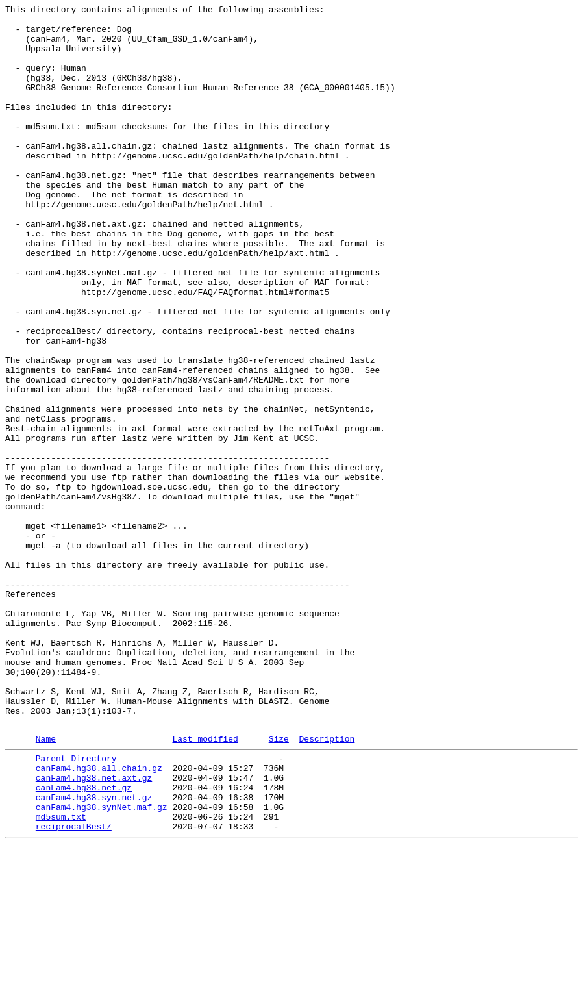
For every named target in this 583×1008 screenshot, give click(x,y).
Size (279, 884)
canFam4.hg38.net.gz (84, 941)
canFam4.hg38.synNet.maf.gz (101, 964)
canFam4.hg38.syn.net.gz (94, 953)
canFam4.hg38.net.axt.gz (94, 929)
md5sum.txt (61, 976)
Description (326, 884)
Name (46, 884)
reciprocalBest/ (74, 988)
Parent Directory (76, 906)
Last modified (205, 884)
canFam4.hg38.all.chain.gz (99, 918)
